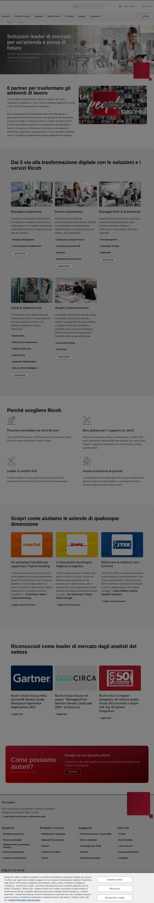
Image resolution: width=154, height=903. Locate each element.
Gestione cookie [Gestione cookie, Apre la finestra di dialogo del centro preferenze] (114, 879)
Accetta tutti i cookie (115, 897)
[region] (77, 888)
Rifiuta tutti (114, 888)
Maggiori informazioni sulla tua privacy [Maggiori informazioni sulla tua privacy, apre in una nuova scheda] (24, 900)
